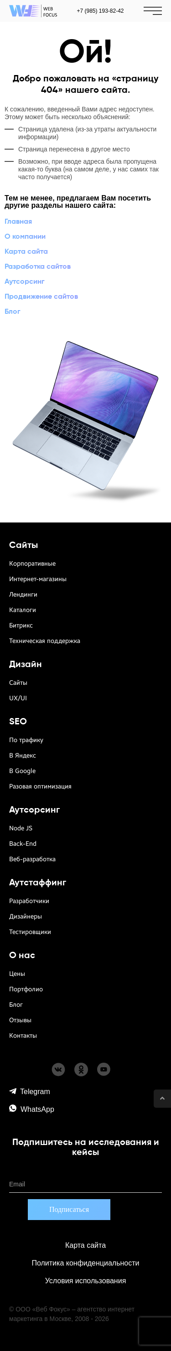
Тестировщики (30, 932)
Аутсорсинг (25, 282)
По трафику (26, 740)
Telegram (29, 1091)
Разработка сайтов (38, 267)
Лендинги (23, 594)
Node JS (20, 828)
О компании (25, 237)
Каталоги (22, 610)
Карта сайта (26, 252)
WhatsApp (31, 1109)
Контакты (23, 1036)
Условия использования (85, 1281)
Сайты (18, 683)
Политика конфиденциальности (85, 1263)
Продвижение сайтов (41, 297)
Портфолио (26, 989)
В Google (22, 771)
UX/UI (18, 698)
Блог (13, 312)
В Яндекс (22, 755)
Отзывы (20, 1020)
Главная (18, 222)
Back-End (22, 844)
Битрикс (21, 625)
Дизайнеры (25, 916)
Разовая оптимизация (40, 786)
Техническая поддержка (44, 641)
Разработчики (29, 901)
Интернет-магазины (38, 579)
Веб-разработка (32, 859)
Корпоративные (32, 564)
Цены (17, 974)
